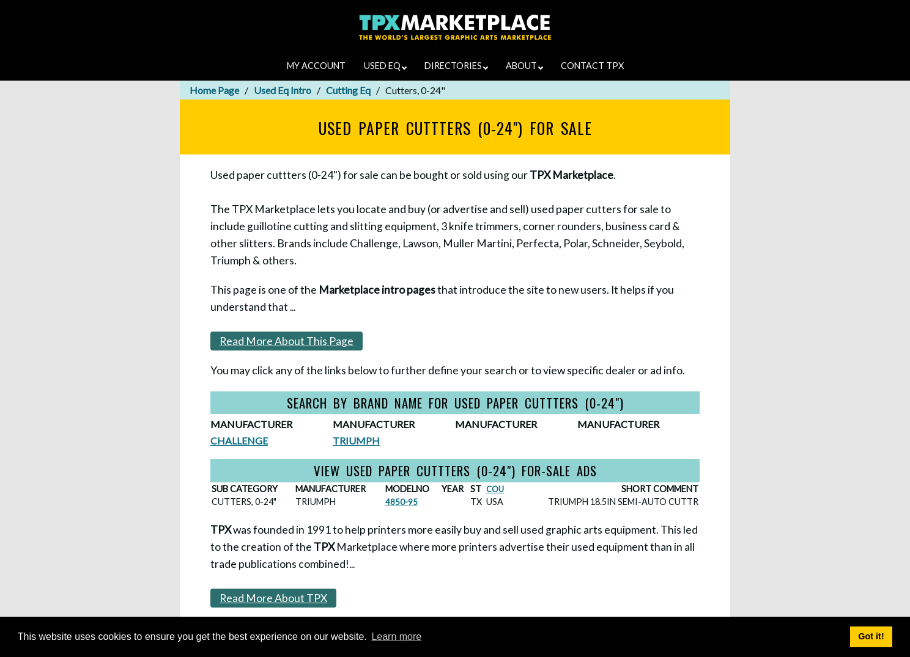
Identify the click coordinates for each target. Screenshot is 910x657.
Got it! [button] (871, 636)
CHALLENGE (239, 440)
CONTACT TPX (592, 65)
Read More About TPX (273, 598)
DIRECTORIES (456, 65)
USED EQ (385, 65)
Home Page (214, 90)
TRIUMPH (356, 440)
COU (495, 489)
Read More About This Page (286, 341)
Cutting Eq (348, 90)
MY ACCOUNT (316, 65)
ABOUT (524, 65)
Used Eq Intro (282, 90)
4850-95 (401, 502)
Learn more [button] (396, 636)
